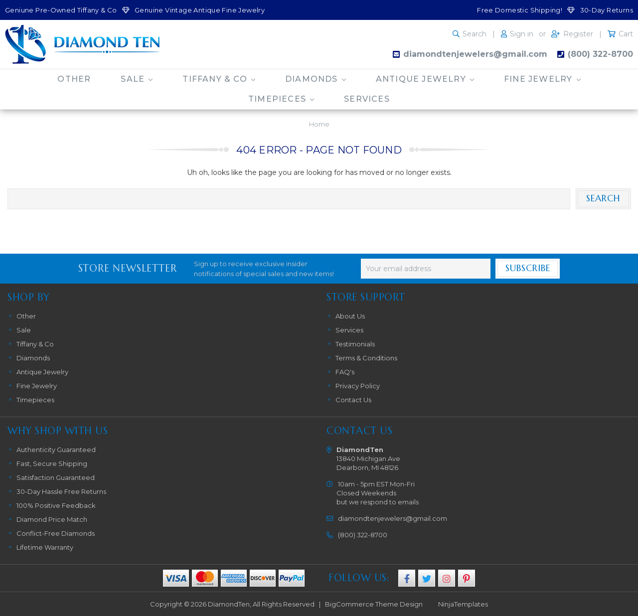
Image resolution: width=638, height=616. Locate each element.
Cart (626, 33)
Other (74, 79)
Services (367, 99)
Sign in (521, 33)
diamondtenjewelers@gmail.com (475, 54)
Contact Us (353, 400)
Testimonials (355, 344)
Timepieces (281, 99)
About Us (350, 316)
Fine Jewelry (542, 79)
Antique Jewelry (425, 79)
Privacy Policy (357, 386)
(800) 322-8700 (600, 54)
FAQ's (344, 372)
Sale (137, 79)
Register (578, 33)
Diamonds (315, 79)
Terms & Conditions (366, 358)
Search (474, 33)
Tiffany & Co (218, 79)
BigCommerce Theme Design (374, 604)
